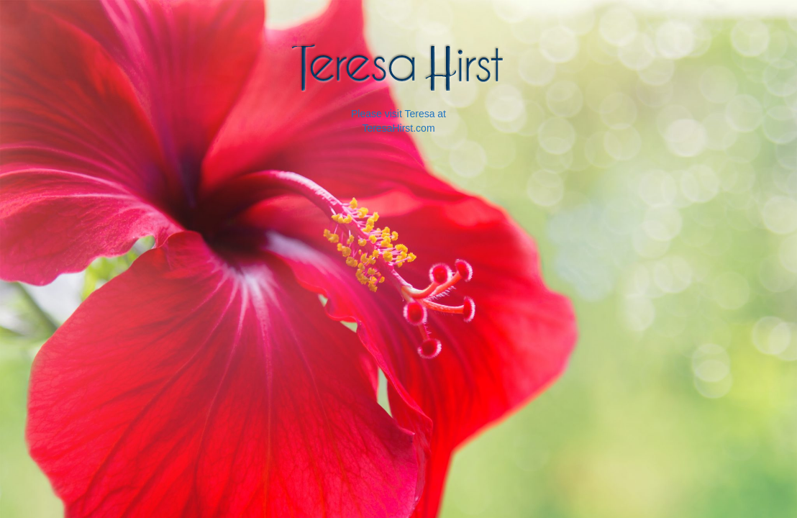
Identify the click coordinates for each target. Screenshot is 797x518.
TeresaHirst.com (398, 128)
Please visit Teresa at (398, 113)
